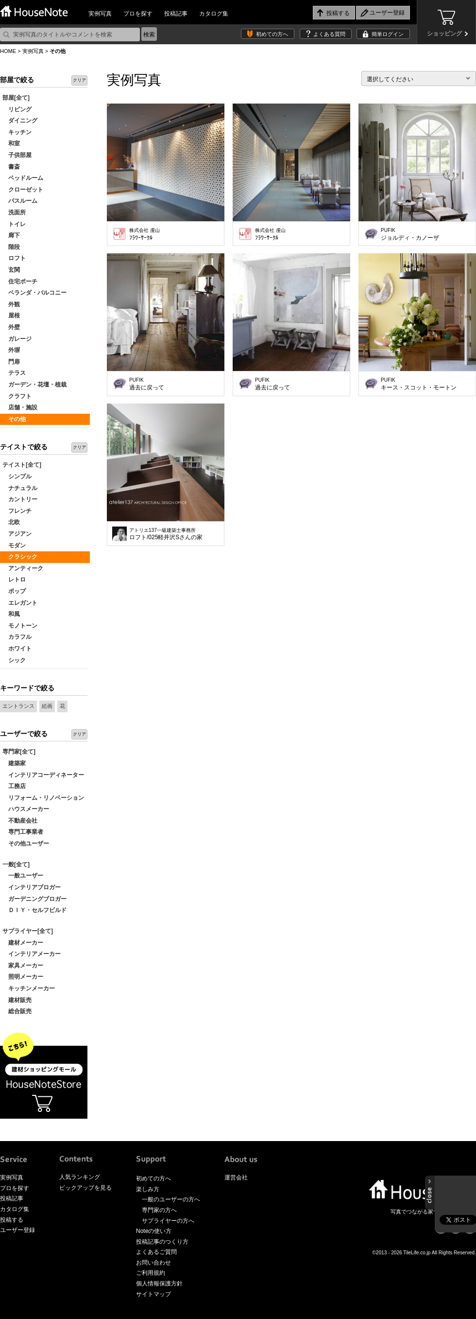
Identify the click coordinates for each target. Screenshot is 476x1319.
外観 (11, 304)
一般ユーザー (22, 875)
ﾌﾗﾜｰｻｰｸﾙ (144, 234)
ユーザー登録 (17, 1230)
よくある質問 (329, 34)
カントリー (19, 499)
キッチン (17, 132)
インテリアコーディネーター (43, 775)
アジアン (17, 533)
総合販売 (17, 1011)
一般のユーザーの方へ (171, 1199)
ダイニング (19, 120)
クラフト (17, 396)
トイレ (14, 224)
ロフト (14, 258)
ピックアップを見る (85, 1187)
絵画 (47, 706)
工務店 (14, 786)
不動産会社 (19, 820)
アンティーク (22, 568)
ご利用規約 (150, 1272)
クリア (79, 80)
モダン (14, 545)
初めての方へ (272, 34)
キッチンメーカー (28, 988)
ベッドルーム (22, 178)
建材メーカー (22, 942)
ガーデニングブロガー (34, 899)
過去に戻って (146, 384)
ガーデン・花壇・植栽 (34, 384)
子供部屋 (17, 155)
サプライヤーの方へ (168, 1220)
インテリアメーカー (31, 953)
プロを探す (138, 13)
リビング (17, 109)
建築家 (14, 763)
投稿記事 (175, 13)
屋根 (11, 315)
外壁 (11, 327)
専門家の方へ (159, 1210)
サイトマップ (153, 1294)
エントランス (18, 706)
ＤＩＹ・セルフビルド (34, 910)
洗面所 (14, 212)
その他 (14, 419)
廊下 (11, 235)
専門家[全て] (18, 751)
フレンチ (17, 511)
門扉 (11, 361)
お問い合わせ (153, 1262)
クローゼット (22, 189)
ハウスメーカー (25, 809)
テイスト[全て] (21, 464)
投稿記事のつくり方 (162, 1241)
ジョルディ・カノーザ (410, 234)
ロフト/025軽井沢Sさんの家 (166, 534)
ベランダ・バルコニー (34, 292)
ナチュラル (19, 488)
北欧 (11, 522)
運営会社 (236, 1177)
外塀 (11, 350)
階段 (11, 247)
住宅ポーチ (19, 281)
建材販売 (17, 1000)
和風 (11, 614)
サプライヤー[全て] (27, 931)
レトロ (14, 579)
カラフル (17, 636)
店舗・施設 (19, 407)
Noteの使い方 (153, 1231)
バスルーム (19, 200)
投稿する (11, 1219)
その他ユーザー (25, 843)
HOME (8, 51)
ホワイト (17, 648)
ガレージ (17, 338)
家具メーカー (22, 965)
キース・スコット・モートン (419, 384)
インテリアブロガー (31, 887)
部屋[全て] (16, 97)
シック (14, 660)
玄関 (11, 269)
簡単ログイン (388, 34)
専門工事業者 (22, 831)
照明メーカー (22, 976)
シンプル (17, 476)
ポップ (14, 591)
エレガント (19, 602)
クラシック (19, 556)
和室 (11, 143)
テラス (14, 372)
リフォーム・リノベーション (43, 797)
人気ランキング (79, 1177)
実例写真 (100, 13)
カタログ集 (213, 13)
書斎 (11, 166)
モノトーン (19, 625)
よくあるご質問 (156, 1252)
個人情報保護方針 (159, 1283)
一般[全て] (16, 864)
